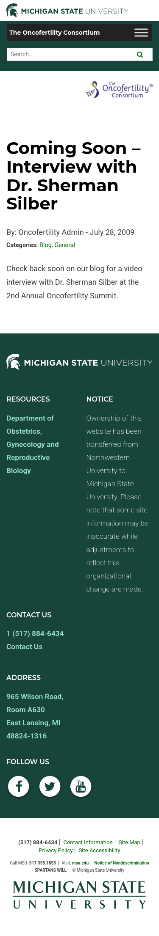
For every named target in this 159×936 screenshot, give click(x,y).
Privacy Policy (56, 850)
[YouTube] (81, 791)
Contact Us (24, 646)
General (64, 245)
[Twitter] (50, 791)
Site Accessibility (99, 850)
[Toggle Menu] (141, 32)
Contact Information (87, 842)
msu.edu (80, 863)
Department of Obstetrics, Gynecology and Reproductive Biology (32, 444)
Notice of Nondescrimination (121, 863)
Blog (45, 245)
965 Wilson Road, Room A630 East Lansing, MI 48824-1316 (34, 716)
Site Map (129, 842)
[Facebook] (18, 791)
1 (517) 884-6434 (35, 633)
